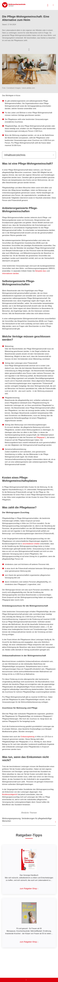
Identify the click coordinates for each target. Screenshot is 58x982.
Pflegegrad (40, 437)
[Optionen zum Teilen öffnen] (29, 49)
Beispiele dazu (40, 271)
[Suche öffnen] (47, 5)
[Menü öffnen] (53, 5)
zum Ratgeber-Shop (28, 889)
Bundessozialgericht (10, 794)
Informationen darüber (10, 273)
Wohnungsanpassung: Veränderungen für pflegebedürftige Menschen (27, 819)
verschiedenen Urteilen (31, 544)
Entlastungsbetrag (27, 737)
